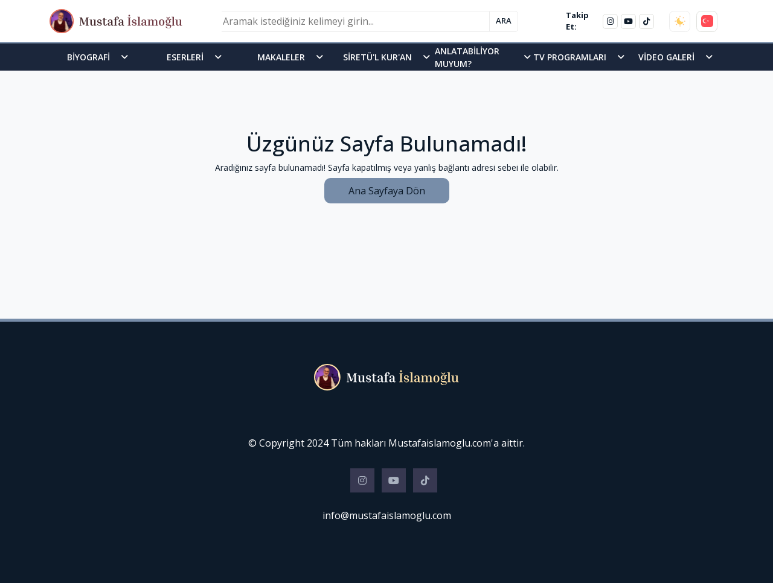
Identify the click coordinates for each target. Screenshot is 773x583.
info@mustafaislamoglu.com (386, 515)
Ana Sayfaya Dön (386, 190)
